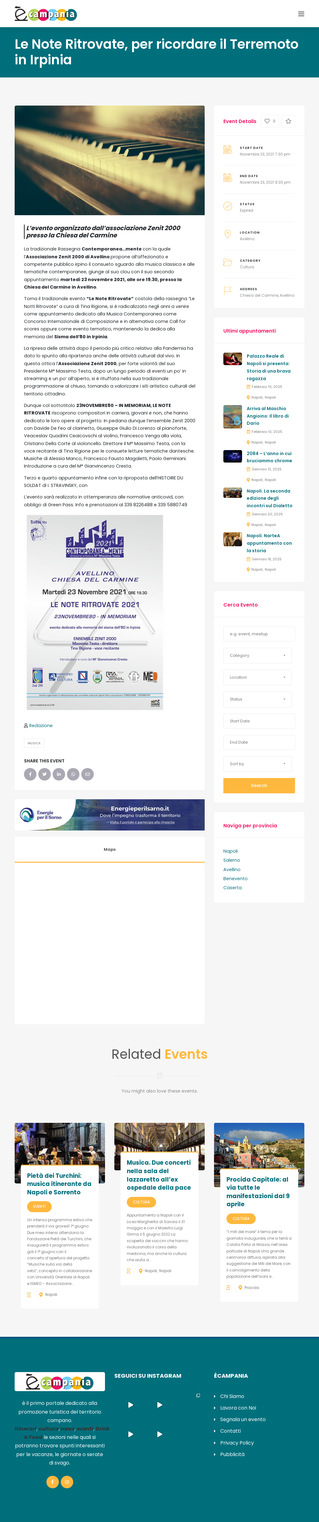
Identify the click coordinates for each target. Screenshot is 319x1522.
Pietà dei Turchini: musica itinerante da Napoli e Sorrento (59, 1184)
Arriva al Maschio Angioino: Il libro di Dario (268, 416)
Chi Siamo (232, 1396)
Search (259, 785)
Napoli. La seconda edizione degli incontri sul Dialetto (270, 498)
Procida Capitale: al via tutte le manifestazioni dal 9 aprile (258, 1192)
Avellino (247, 238)
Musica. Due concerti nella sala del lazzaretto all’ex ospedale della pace (159, 1175)
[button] (257, 655)
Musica (34, 743)
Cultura (247, 267)
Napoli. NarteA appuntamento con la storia (269, 543)
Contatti (230, 1431)
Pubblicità (232, 1454)
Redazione (41, 725)
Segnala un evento (243, 1419)
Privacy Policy (237, 1442)
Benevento (235, 878)
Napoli (257, 397)
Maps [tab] (110, 849)
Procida (252, 1287)
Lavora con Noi (238, 1407)
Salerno (231, 860)
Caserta (232, 888)
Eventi (39, 1206)
